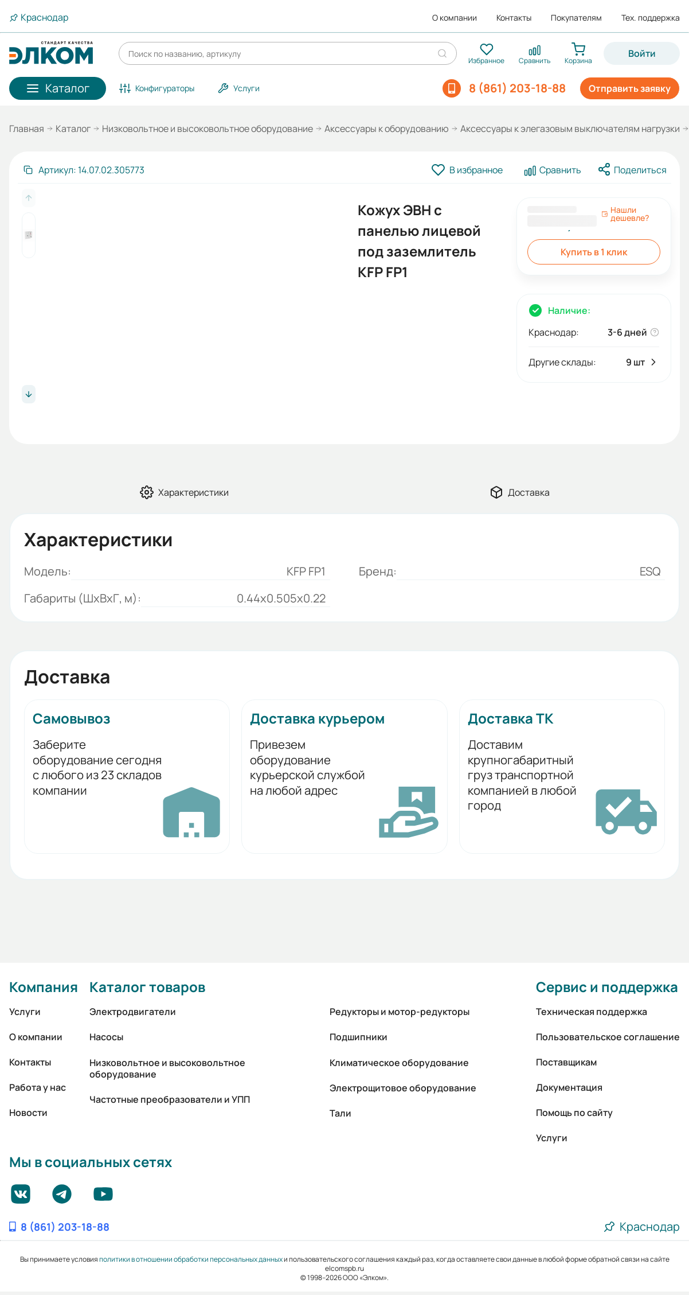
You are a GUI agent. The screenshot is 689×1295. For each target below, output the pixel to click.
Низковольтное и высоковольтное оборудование (207, 128)
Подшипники (358, 1037)
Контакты (513, 17)
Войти (642, 53)
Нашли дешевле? (625, 214)
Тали (340, 1113)
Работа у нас (37, 1087)
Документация (569, 1087)
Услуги (25, 1011)
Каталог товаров (147, 986)
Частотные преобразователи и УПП (169, 1099)
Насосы (106, 1037)
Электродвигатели (132, 1011)
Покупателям (576, 17)
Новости (28, 1112)
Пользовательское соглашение (608, 1037)
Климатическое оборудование (399, 1062)
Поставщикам (566, 1062)
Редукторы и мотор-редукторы (399, 1011)
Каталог (73, 128)
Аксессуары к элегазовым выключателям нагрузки (570, 128)
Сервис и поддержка (607, 986)
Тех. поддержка (650, 17)
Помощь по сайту (574, 1112)
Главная (26, 128)
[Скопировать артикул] (83, 170)
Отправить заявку (630, 88)
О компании (454, 17)
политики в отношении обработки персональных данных (191, 1259)
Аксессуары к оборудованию (386, 128)
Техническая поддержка (591, 1011)
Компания (43, 986)
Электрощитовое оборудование (403, 1088)
